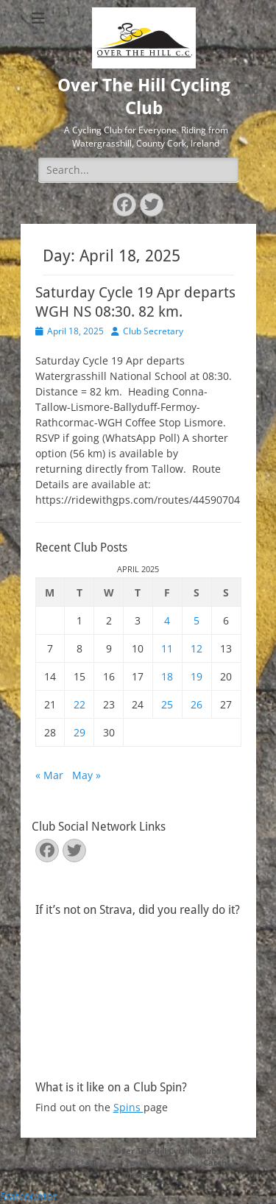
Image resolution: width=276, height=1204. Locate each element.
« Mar (49, 775)
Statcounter (28, 1196)
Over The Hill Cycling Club (165, 1150)
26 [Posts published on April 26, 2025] (196, 704)
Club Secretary (153, 331)
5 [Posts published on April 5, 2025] (196, 620)
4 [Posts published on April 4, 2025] (167, 620)
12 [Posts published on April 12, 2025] (196, 648)
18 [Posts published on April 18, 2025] (167, 676)
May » (86, 775)
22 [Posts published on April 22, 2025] (79, 704)
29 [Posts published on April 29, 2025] (79, 732)
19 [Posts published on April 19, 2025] (196, 676)
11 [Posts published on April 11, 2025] (167, 648)
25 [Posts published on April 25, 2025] (167, 704)
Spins (128, 1107)
